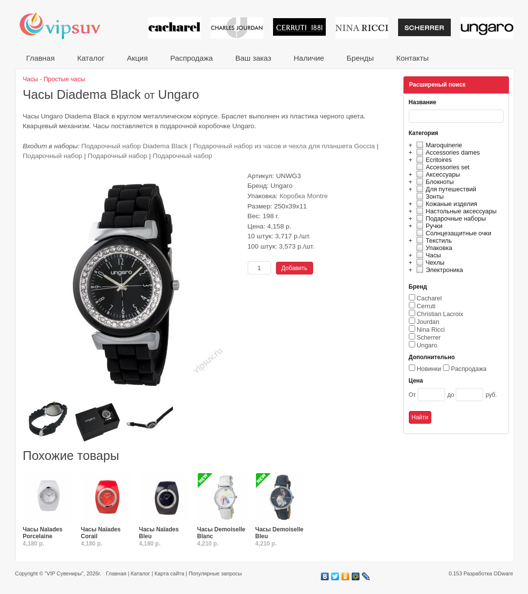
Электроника (438, 270)
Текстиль (433, 240)
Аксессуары (437, 174)
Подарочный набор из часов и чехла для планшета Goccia (284, 146)
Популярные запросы (215, 573)
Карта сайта (169, 573)
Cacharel (429, 298)
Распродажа (191, 58)
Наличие (309, 58)
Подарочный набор (53, 156)
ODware (503, 573)
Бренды (360, 58)
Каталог (91, 58)
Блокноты (434, 181)
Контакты (412, 58)
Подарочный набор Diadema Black (135, 146)
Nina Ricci (431, 329)
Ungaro (427, 345)
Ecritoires (433, 159)
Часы (427, 255)
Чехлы (429, 262)
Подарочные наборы (450, 218)
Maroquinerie (438, 145)
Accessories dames (447, 152)
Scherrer (429, 337)
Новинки (429, 368)
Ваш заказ (253, 58)
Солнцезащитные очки (452, 233)
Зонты (429, 196)
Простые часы (64, 79)
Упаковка (433, 247)
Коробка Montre (303, 196)
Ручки (428, 225)
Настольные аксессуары (455, 211)
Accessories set (442, 167)
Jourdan (428, 321)
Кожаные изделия (445, 203)
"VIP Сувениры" (63, 573)
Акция (137, 58)
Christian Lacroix (440, 314)
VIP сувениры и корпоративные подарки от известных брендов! (66, 25)
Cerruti (426, 306)
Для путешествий (445, 189)
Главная (40, 58)
